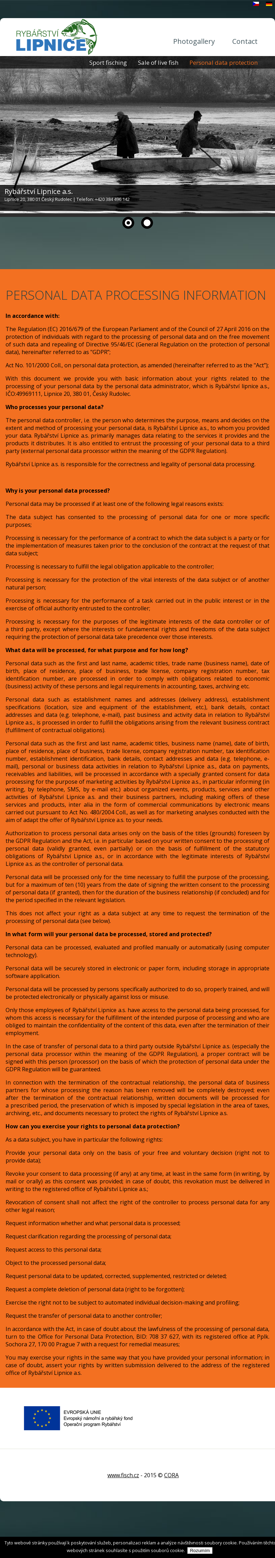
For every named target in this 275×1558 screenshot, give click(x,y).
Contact (245, 41)
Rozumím (200, 1550)
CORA (171, 1475)
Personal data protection (223, 62)
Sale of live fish (158, 62)
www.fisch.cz (123, 1475)
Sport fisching (108, 62)
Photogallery (194, 41)
